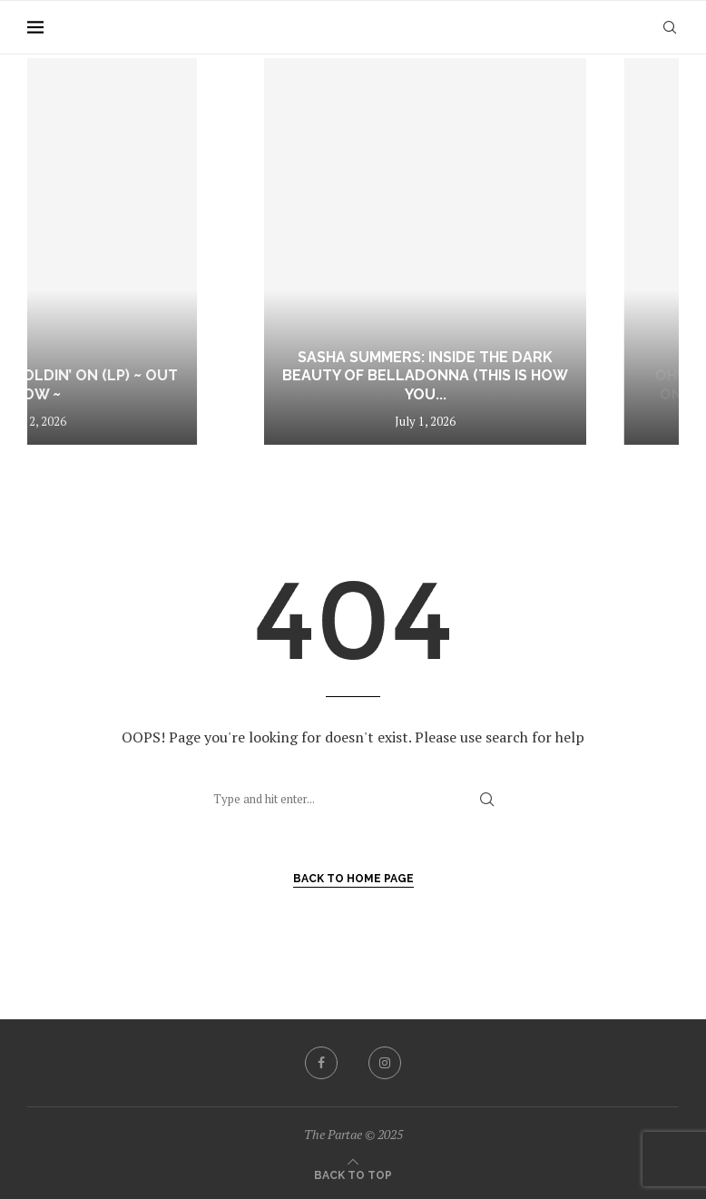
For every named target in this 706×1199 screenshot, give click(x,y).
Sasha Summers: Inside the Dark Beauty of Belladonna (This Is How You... (499, 376)
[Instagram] (384, 1063)
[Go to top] (353, 1174)
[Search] (670, 27)
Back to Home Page (353, 878)
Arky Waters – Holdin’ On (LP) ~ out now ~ (161, 385)
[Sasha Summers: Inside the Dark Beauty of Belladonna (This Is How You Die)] (499, 251)
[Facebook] (321, 1063)
